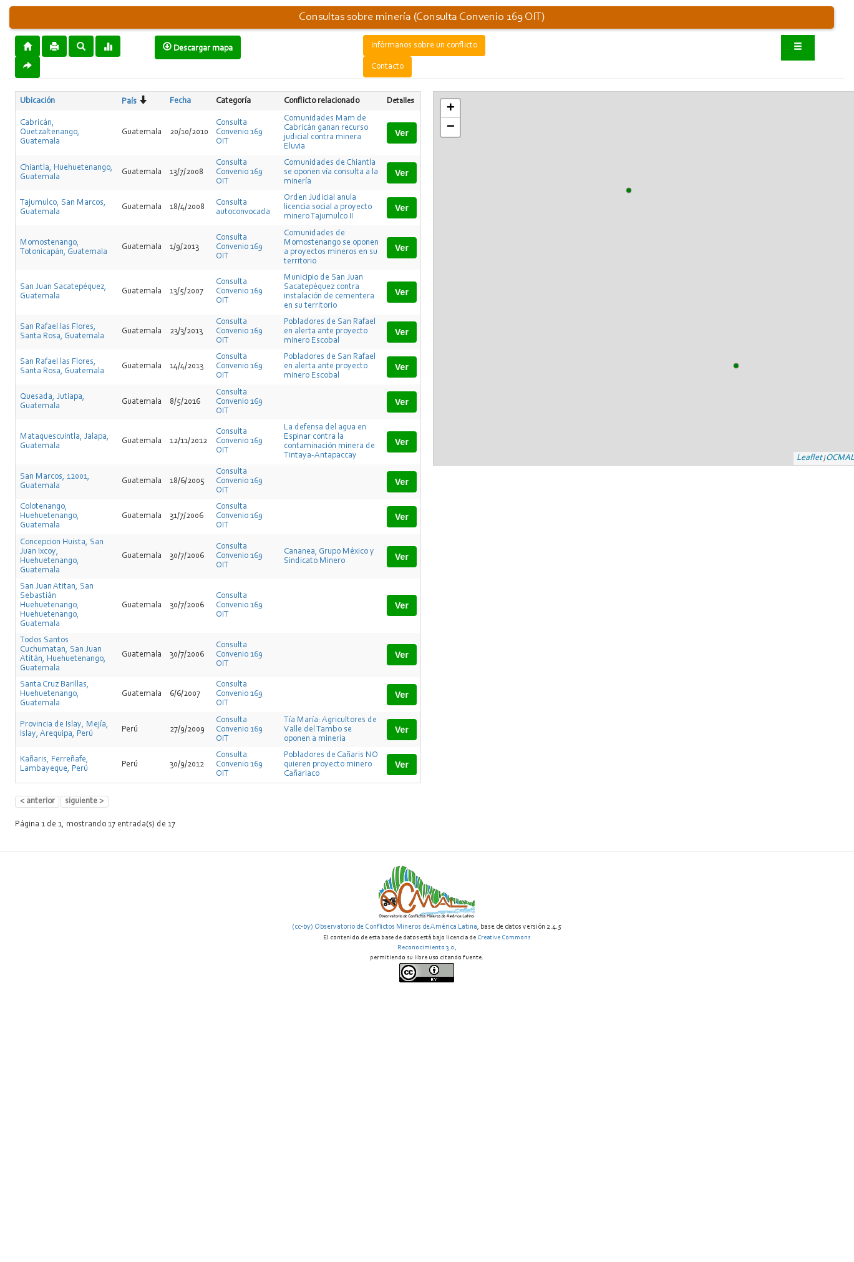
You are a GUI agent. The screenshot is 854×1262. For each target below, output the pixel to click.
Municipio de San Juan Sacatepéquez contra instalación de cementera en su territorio (329, 291)
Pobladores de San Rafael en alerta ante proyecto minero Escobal (330, 331)
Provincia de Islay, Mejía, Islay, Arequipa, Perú (64, 729)
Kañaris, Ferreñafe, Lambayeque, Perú (54, 764)
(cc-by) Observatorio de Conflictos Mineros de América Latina (384, 927)
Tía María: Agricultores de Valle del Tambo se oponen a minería (330, 729)
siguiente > (84, 801)
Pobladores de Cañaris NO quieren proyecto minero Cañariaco (331, 764)
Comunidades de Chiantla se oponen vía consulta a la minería (331, 172)
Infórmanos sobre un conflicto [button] (424, 45)
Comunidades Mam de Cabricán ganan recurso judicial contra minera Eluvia (326, 132)
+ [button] (451, 108)
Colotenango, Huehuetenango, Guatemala (49, 516)
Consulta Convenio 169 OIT (239, 132)
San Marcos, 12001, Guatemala (55, 481)
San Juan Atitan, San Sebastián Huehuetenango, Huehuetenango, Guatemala (57, 605)
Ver (402, 133)
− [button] (451, 127)
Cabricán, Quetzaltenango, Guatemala (50, 132)
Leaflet (809, 458)
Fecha (180, 101)
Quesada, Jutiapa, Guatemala (52, 402)
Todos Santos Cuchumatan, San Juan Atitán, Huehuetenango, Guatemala (63, 654)
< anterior (37, 801)
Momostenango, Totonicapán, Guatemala (63, 247)
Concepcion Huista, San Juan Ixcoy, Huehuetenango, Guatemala (62, 556)
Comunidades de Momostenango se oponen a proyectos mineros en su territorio (331, 247)
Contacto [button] (387, 66)
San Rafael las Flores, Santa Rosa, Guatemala (62, 332)
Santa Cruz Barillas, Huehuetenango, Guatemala (54, 694)
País (129, 101)
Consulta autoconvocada (243, 207)
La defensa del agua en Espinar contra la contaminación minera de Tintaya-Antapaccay (329, 441)
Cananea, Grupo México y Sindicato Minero (329, 556)
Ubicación (37, 101)
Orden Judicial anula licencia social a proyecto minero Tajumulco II (328, 207)
